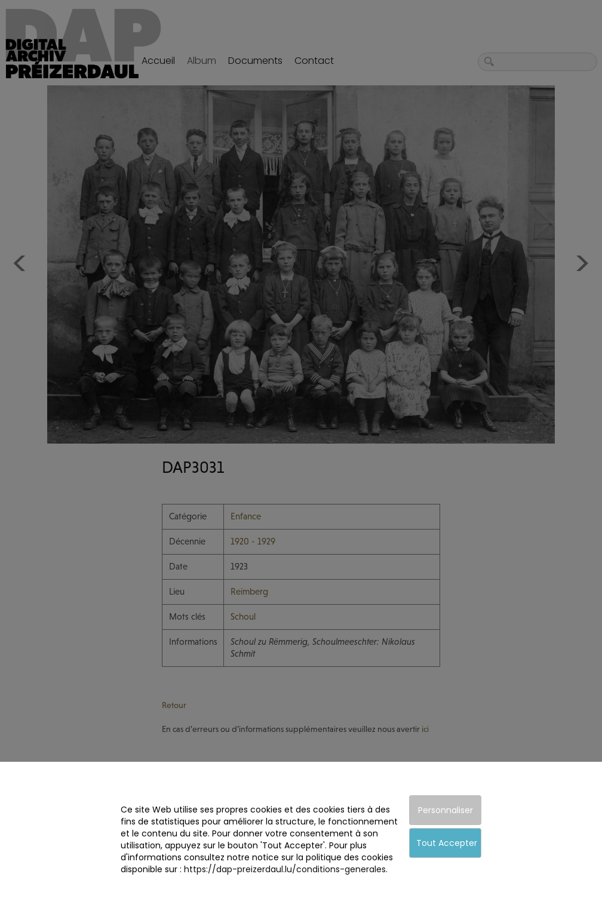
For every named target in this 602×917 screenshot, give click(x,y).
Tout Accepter (446, 843)
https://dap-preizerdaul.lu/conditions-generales (285, 869)
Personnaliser (445, 810)
